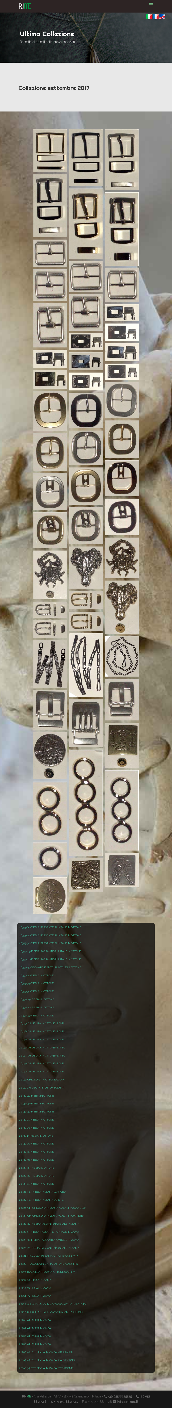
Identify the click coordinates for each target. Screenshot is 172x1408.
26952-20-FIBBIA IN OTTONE (36, 1007)
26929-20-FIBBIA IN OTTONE (36, 1175)
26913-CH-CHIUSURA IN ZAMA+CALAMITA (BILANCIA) (52, 1303)
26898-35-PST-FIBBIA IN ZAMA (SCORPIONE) (46, 1368)
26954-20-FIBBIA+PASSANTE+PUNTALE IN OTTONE (50, 959)
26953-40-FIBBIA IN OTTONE (36, 975)
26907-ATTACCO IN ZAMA (35, 1328)
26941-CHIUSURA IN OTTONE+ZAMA (41, 1087)
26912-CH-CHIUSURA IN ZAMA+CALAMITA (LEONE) (51, 1312)
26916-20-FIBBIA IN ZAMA (35, 1280)
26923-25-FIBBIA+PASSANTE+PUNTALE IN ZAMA (49, 1247)
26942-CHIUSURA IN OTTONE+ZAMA (42, 1079)
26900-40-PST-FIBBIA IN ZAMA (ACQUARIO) (45, 1352)
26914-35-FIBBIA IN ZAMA (35, 1295)
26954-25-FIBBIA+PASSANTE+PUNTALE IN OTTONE (50, 951)
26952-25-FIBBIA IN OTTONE (36, 999)
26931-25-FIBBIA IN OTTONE (36, 1119)
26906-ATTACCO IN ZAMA (35, 1335)
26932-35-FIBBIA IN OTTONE (36, 1103)
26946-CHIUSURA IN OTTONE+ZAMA (42, 1047)
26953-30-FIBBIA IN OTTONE (36, 991)
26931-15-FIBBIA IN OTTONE (36, 1135)
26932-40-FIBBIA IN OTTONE (36, 1095)
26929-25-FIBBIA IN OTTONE (36, 1167)
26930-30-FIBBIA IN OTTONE (36, 1159)
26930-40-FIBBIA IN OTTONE (36, 1143)
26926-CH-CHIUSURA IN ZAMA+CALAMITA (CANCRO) (52, 1207)
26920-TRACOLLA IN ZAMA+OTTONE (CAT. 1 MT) (48, 1263)
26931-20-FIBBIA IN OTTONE (36, 1127)
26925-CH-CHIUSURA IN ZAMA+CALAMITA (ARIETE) (51, 1215)
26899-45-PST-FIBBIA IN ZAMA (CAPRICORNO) (47, 1360)
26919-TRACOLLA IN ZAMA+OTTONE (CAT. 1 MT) (48, 1271)
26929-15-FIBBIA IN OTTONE (36, 1183)
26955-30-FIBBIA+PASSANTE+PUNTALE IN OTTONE (50, 943)
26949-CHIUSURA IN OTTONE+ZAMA (42, 1023)
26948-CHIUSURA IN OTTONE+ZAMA (42, 1031)
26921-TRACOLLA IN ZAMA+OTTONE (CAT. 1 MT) (48, 1255)
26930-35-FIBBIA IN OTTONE (36, 1151)
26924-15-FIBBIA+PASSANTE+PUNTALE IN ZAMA (49, 1231)
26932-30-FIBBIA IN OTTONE (36, 1111)
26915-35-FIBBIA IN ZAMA (35, 1288)
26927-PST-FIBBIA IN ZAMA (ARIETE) (41, 1199)
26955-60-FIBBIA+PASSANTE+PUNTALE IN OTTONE (50, 927)
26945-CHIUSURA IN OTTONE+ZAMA (42, 1055)
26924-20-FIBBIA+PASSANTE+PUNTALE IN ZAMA (49, 1223)
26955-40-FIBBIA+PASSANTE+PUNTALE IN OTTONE (50, 935)
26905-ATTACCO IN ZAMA (35, 1344)
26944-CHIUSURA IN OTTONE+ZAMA (42, 1063)
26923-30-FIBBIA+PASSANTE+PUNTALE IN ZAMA (49, 1239)
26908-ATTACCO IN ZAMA (35, 1320)
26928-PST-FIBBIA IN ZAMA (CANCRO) (42, 1191)
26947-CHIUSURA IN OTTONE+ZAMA (42, 1039)
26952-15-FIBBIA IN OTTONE (36, 1015)
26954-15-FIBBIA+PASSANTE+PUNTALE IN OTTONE (50, 967)
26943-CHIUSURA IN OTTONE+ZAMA (42, 1071)
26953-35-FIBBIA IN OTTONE (36, 983)
